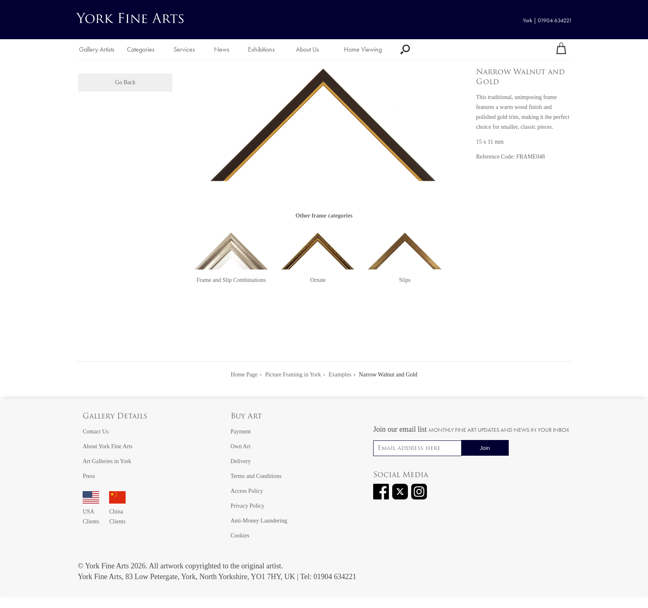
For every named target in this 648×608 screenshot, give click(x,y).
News (221, 49)
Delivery (241, 461)
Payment (241, 431)
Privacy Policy (247, 506)
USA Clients (91, 512)
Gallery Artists (96, 49)
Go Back (125, 82)
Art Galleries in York (107, 461)
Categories (141, 49)
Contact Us (96, 431)
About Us (307, 49)
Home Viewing (363, 49)
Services (184, 49)
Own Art (241, 446)
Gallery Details (115, 417)
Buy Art (246, 417)
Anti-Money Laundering (259, 521)
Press (89, 476)
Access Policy (247, 491)
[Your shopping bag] (561, 49)
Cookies (240, 535)
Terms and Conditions (256, 476)
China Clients (117, 512)
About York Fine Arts (108, 446)
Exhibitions (261, 49)
